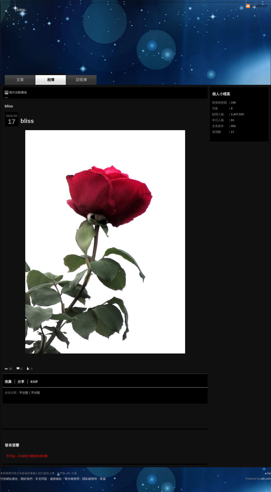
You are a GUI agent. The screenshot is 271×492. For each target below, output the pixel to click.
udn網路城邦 (259, 6)
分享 (21, 381)
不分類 (23, 392)
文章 (20, 80)
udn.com (265, 478)
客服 (103, 478)
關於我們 (26, 478)
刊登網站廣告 (9, 478)
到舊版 (20, 10)
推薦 (8, 381)
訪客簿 (81, 80)
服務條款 (56, 478)
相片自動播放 (18, 92)
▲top (267, 473)
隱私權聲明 (89, 478)
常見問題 (41, 478)
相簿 (50, 80)
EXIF (34, 381)
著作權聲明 (72, 478)
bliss (9, 106)
